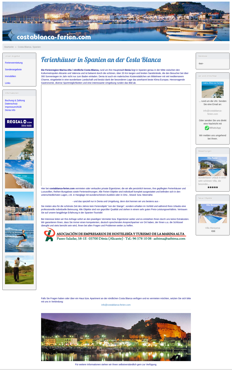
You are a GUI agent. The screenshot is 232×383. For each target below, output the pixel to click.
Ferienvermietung (14, 62)
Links (7, 83)
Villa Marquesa (212, 228)
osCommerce (21, 379)
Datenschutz (11, 103)
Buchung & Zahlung (15, 100)
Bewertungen (205, 151)
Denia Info (10, 110)
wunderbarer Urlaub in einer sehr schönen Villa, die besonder (212, 180)
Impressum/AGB (13, 107)
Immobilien (10, 76)
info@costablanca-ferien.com (116, 305)
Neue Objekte (205, 198)
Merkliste (202, 56)
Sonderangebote (13, 69)
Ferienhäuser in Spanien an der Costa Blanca (101, 59)
